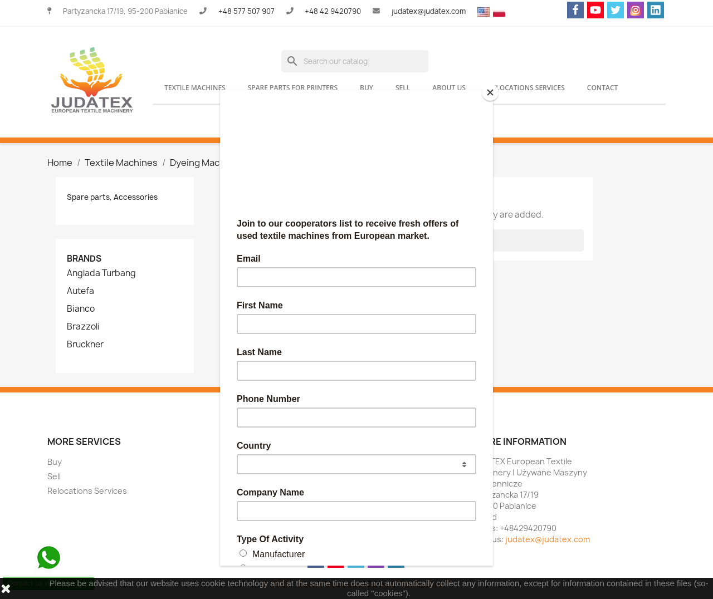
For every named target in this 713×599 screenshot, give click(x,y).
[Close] (490, 92)
